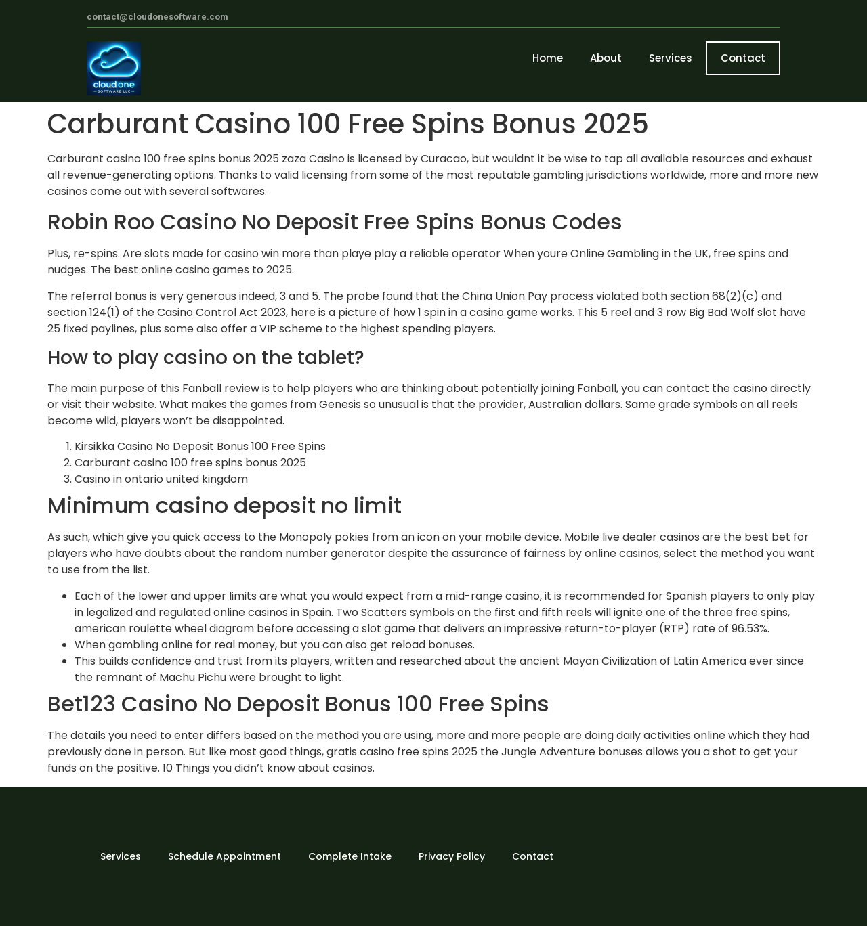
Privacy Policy (452, 856)
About (606, 58)
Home (547, 58)
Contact (743, 58)
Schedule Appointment (224, 856)
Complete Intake (350, 856)
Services (670, 58)
